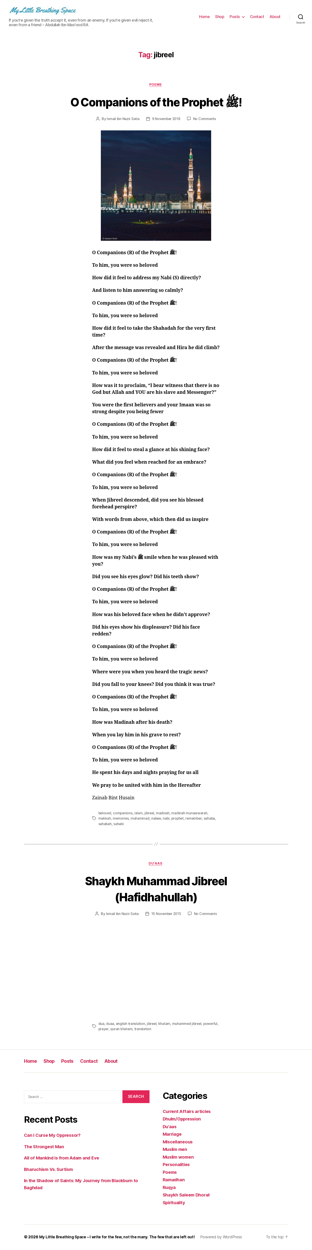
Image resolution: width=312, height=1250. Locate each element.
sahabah (105, 824)
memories (121, 819)
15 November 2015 (166, 914)
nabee (157, 819)
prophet (179, 819)
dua (101, 1024)
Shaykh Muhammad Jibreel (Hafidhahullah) (156, 889)
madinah (164, 813)
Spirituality (175, 1203)
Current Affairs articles (188, 1112)
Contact (257, 16)
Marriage (173, 1134)
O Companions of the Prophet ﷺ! (155, 101)
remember (195, 819)
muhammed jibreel (188, 1024)
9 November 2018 (166, 119)
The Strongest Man (45, 1147)
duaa (110, 1024)
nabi (167, 819)
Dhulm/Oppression (183, 1119)
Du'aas (156, 864)
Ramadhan (174, 1180)
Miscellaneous (179, 1142)
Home (204, 16)
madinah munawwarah (191, 813)
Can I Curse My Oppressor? (54, 1136)
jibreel (150, 813)
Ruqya (170, 1188)
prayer (120, 1030)
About (275, 16)
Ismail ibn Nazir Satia (122, 119)
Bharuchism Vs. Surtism (50, 1170)
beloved (105, 813)
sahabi (119, 824)
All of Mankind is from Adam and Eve (64, 1158)
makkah (104, 819)
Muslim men (176, 1150)
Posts (235, 16)
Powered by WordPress (225, 1237)
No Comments (205, 119)
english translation (130, 1024)
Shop (219, 16)
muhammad (140, 819)
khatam (165, 1024)
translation (159, 1030)
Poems (156, 85)
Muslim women (179, 1157)
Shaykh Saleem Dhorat (188, 1195)
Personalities (177, 1165)
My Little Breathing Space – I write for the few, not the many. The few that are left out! (119, 1237)
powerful (105, 1030)
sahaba (212, 819)
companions (123, 813)
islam (139, 813)
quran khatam (138, 1030)
